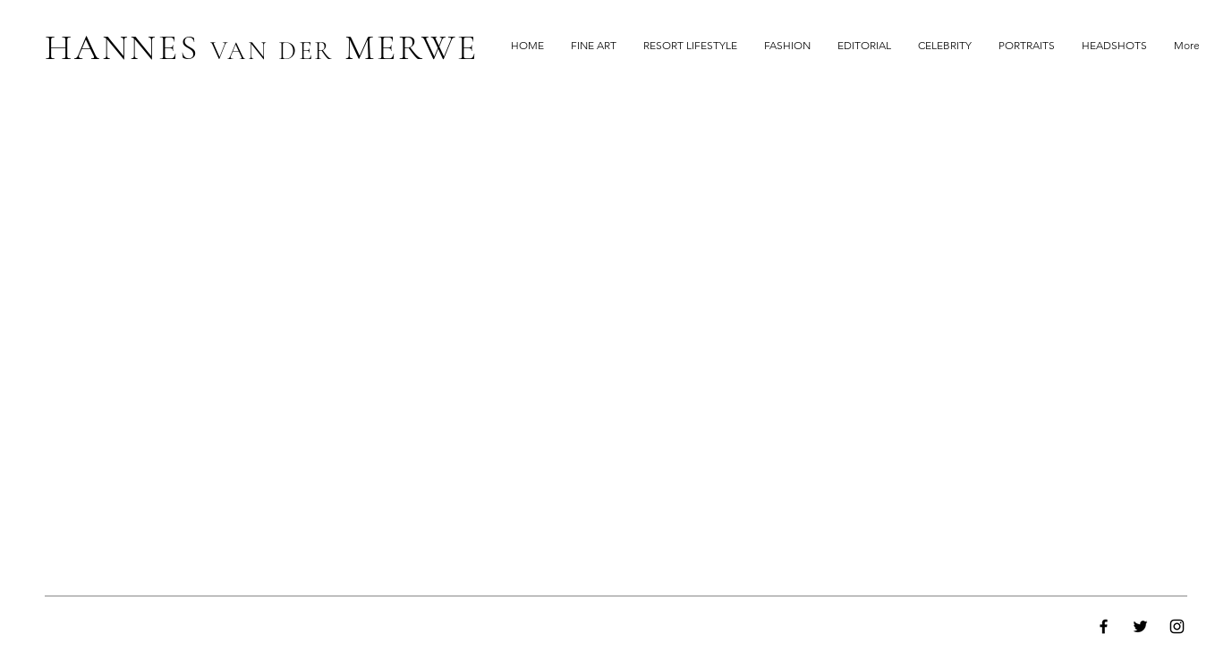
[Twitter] (1140, 626)
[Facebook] (1103, 626)
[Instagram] (1177, 626)
